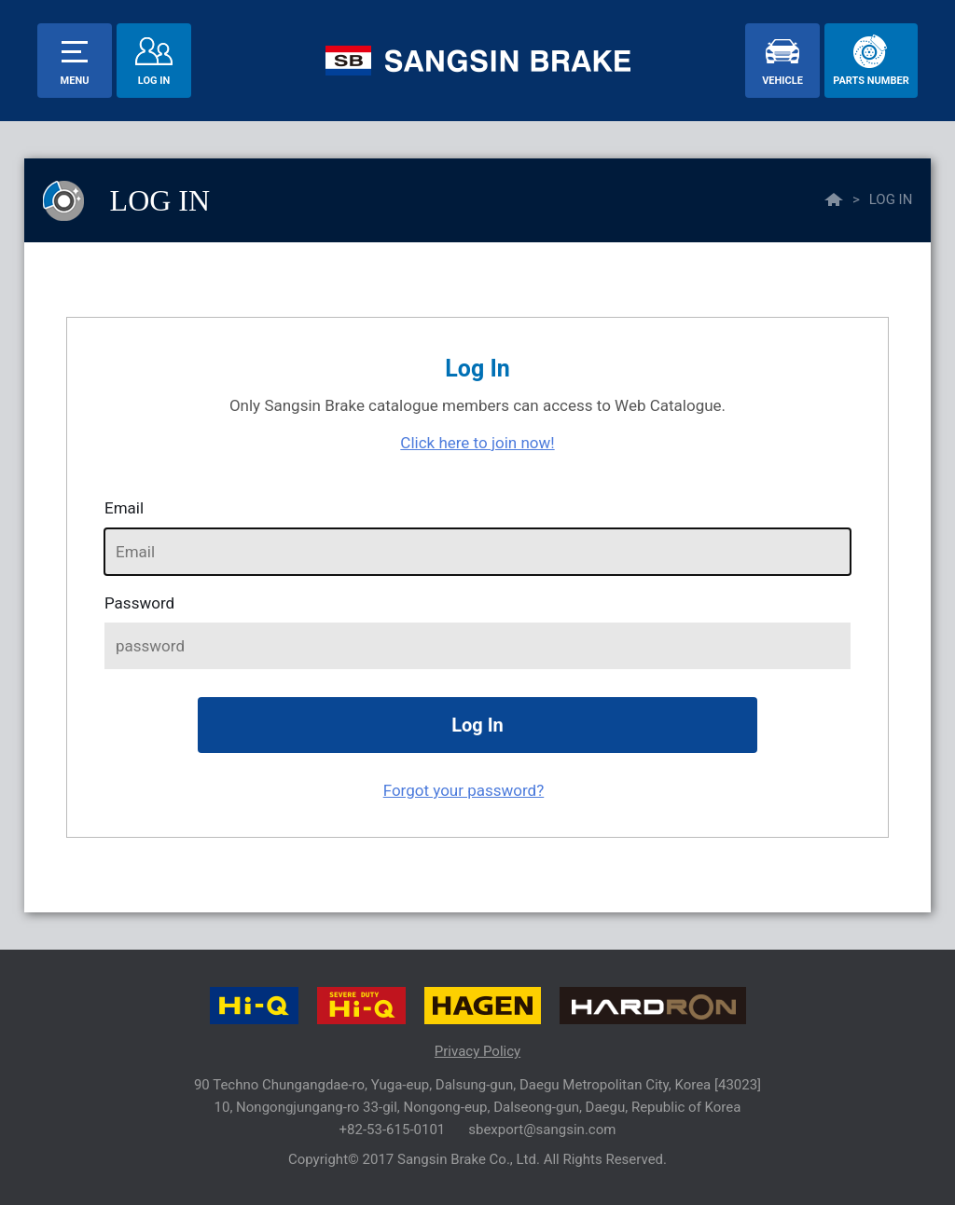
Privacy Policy (477, 1051)
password (139, 603)
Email (124, 508)
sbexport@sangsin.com (542, 1129)
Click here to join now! (477, 442)
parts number (870, 81)
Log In (154, 81)
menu (75, 81)
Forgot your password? (464, 790)
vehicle (782, 81)
